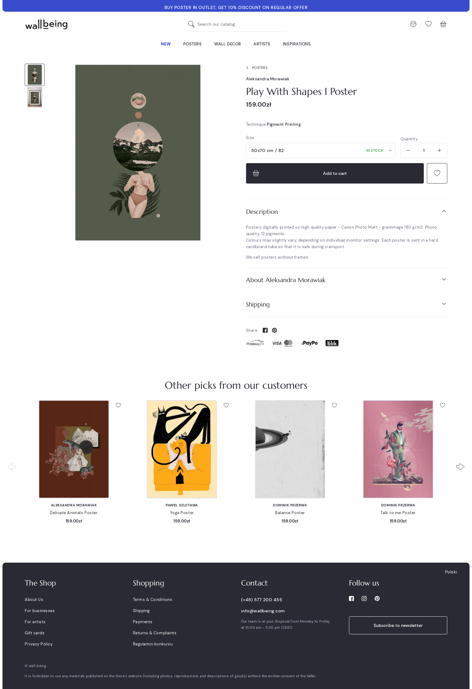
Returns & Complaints (154, 633)
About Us (34, 599)
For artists (35, 621)
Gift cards (35, 633)
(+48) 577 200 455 (262, 599)
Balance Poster (290, 512)
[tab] (347, 212)
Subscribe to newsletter (398, 625)
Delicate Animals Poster (74, 512)
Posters (256, 68)
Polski (451, 572)
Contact (254, 583)
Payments (143, 621)
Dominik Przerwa (290, 505)
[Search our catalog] (193, 24)
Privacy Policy (39, 644)
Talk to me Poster (398, 512)
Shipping (347, 304)
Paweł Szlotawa (182, 505)
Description (347, 211)
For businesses (40, 610)
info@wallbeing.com (263, 611)
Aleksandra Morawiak (268, 79)
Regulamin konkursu (152, 644)
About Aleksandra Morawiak (347, 280)
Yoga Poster (182, 512)
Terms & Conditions (152, 599)
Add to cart (299, 173)
